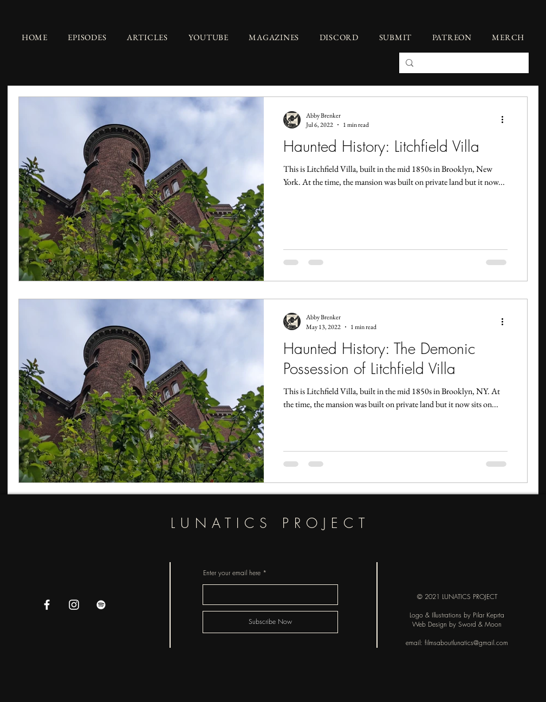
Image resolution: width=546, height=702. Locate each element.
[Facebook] (47, 604)
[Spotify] (101, 604)
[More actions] (505, 119)
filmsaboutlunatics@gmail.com (466, 642)
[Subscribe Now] (270, 622)
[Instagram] (74, 604)
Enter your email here (232, 573)
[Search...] (463, 63)
